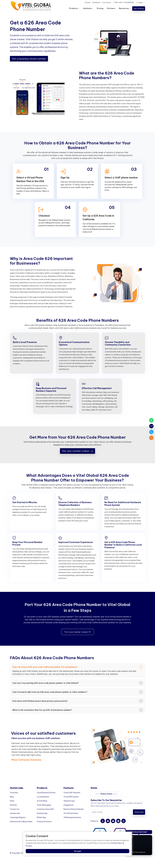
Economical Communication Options (74, 343)
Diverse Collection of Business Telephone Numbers (75, 503)
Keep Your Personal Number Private (27, 543)
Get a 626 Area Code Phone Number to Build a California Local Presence (123, 545)
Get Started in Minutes (24, 502)
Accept (77, 851)
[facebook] (108, 821)
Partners (111, 8)
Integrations (68, 805)
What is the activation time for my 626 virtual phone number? (77, 710)
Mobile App (41, 817)
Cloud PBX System (71, 797)
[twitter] (103, 821)
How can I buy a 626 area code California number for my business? (77, 666)
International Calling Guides (21, 821)
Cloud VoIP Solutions (72, 792)
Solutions (88, 8)
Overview (14, 792)
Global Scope (69, 801)
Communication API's (45, 809)
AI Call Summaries (71, 813)
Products (74, 8)
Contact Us (14, 809)
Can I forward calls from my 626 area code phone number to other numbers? (77, 692)
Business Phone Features (74, 809)
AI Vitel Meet (42, 801)
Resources (124, 8)
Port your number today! (77, 631)
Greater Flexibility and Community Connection (118, 343)
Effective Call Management (97, 388)
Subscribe (139, 812)
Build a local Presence (25, 342)
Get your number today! (77, 451)
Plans (12, 801)
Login (140, 2)
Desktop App (42, 813)
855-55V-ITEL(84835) (123, 2)
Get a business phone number (29, 58)
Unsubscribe (15, 813)
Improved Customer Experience (75, 542)
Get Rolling (139, 8)
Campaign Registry (18, 817)
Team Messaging (44, 805)
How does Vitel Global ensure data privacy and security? (77, 701)
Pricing (100, 8)
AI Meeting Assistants (72, 817)
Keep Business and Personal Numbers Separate (51, 389)
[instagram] (123, 821)
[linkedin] (118, 821)
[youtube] (113, 821)
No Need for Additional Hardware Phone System (122, 503)
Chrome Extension (44, 821)
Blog (12, 797)
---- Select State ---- (106, 794)
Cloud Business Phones (46, 792)
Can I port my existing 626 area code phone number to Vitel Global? (77, 683)
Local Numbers (43, 797)
